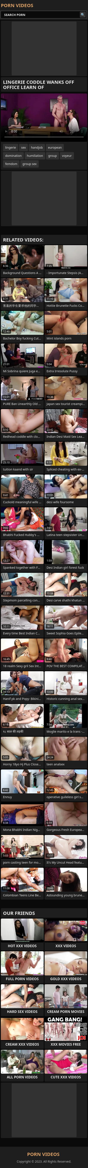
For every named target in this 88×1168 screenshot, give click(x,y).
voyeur (67, 156)
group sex (29, 164)
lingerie (10, 147)
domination (13, 156)
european (55, 147)
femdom (11, 164)
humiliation (35, 156)
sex (23, 147)
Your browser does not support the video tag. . (44, 117)
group (52, 156)
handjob (37, 147)
